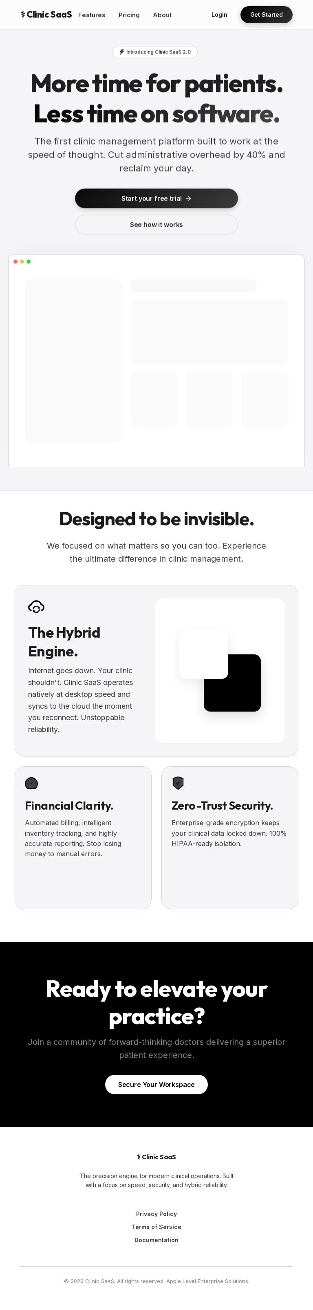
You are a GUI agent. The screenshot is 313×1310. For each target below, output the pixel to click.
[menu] (138, 15)
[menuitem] (92, 15)
